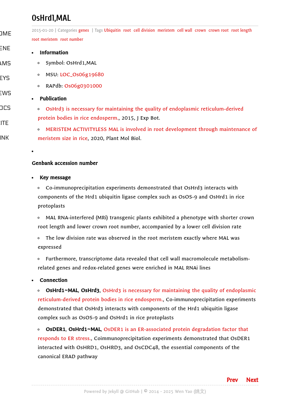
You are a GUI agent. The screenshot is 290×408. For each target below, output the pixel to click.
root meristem (45, 39)
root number (71, 39)
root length (241, 30)
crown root (218, 30)
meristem (165, 30)
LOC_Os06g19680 (82, 74)
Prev (232, 380)
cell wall (184, 30)
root (127, 30)
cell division (144, 30)
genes (84, 30)
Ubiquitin (112, 30)
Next (252, 380)
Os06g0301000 (83, 86)
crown (200, 30)
